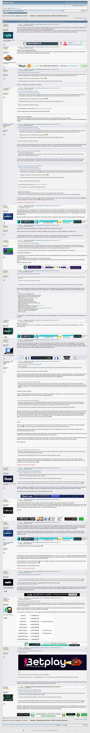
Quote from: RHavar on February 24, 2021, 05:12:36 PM (28, 72)
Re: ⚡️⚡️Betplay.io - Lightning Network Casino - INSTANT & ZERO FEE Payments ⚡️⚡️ (42, 598)
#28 (86, 241)
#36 (86, 543)
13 (18, 19)
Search (13, 12)
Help (10, 12)
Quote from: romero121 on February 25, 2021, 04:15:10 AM (28, 381)
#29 (86, 271)
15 (21, 19)
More (25, 12)
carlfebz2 (5, 240)
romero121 (6, 339)
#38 (86, 598)
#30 (86, 320)
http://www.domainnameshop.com (31, 297)
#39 (86, 648)
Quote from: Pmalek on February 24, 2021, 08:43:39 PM (28, 243)
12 (17, 19)
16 (22, 19)
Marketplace (18, 15)
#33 (86, 468)
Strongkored (6, 320)
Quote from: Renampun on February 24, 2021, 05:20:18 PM (28, 151)
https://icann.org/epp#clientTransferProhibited (43, 307)
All (26, 19)
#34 (86, 500)
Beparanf (5, 686)
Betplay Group (7, 124)
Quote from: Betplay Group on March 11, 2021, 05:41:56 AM (29, 471)
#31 (86, 340)
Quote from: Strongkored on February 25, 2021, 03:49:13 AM (29, 364)
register (19, 8)
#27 (86, 225)
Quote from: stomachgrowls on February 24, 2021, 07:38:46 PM (29, 165)
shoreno (5, 270)
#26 (86, 206)
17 (24, 19)
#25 (86, 124)
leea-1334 (5, 468)
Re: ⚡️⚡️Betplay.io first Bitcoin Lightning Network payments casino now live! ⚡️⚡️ (41, 24)
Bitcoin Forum (5, 15)
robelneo (5, 571)
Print (85, 19)
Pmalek (5, 205)
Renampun (6, 47)
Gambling (24, 15)
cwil (4, 69)
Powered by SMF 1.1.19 (37, 730)
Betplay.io (63, 555)
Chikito (5, 598)
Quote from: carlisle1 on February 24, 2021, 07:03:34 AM (28, 273)
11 (16, 19)
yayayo (5, 499)
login (15, 8)
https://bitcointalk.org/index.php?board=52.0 (27, 584)
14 (20, 19)
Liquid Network (56, 555)
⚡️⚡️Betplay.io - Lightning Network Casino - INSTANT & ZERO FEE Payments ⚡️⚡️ (49, 15)
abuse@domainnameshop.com (37, 305)
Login (17, 12)
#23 (86, 70)
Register (21, 12)
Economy (12, 15)
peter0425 (5, 647)
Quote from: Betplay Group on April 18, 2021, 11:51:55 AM (28, 601)
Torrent (21, 10)
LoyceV (25, 207)
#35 (86, 523)
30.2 (18, 10)
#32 (86, 361)
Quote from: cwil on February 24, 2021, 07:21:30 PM (27, 91)
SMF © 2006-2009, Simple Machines (50, 730)
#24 (86, 88)
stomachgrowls (7, 88)
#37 (86, 572)
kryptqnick (6, 24)
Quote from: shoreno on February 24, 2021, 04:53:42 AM (29, 280)
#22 (86, 47)
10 (14, 19)
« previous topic (77, 18)
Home (6, 12)
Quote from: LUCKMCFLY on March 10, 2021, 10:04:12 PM (28, 449)
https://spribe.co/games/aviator (44, 108)
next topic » (84, 18)
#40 (86, 687)
